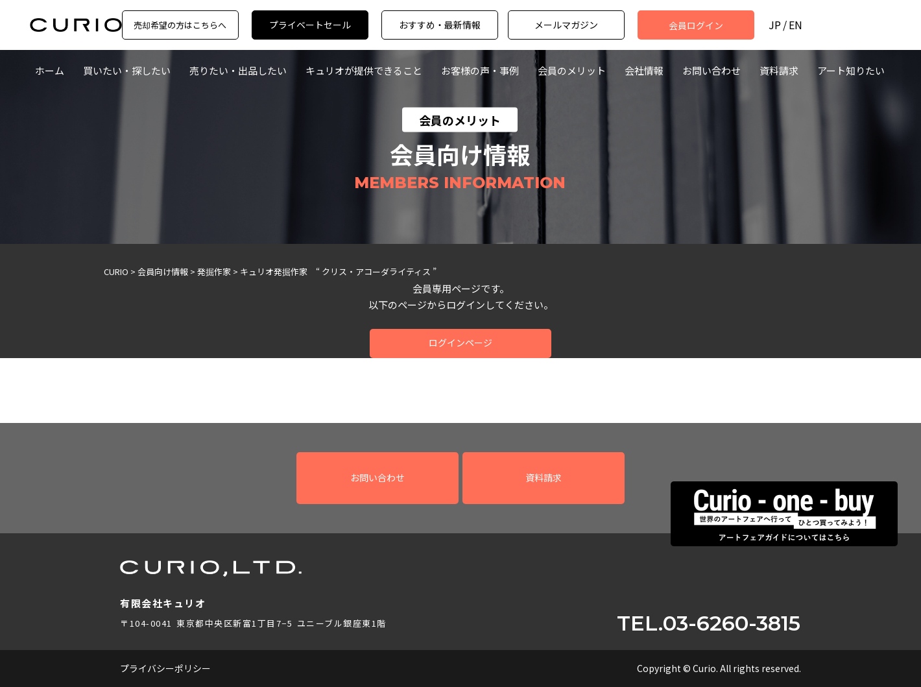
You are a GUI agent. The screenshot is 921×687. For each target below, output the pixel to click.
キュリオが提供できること (363, 70)
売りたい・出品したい (238, 70)
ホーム (49, 70)
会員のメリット (572, 70)
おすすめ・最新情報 (440, 24)
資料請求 (779, 70)
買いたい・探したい (127, 70)
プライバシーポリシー (165, 668)
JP (775, 25)
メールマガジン (566, 24)
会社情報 (644, 70)
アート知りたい (851, 70)
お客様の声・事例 (480, 70)
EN (795, 25)
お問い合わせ (711, 70)
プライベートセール (310, 24)
